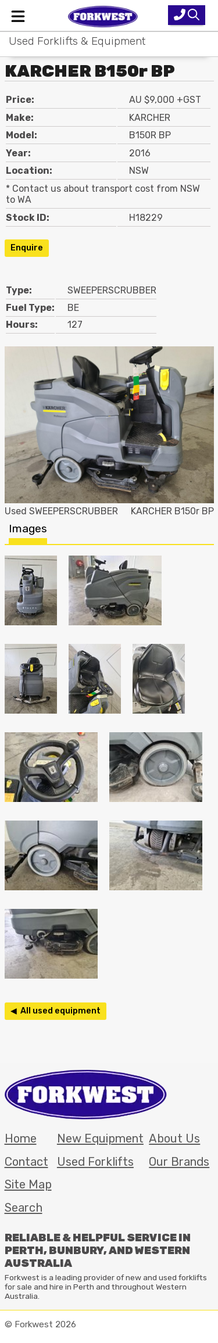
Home (21, 1138)
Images (28, 528)
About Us (174, 1138)
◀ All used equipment (55, 1011)
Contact (26, 1162)
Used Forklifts (95, 1162)
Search (23, 1208)
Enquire (26, 248)
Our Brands (179, 1162)
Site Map (28, 1184)
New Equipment (100, 1138)
